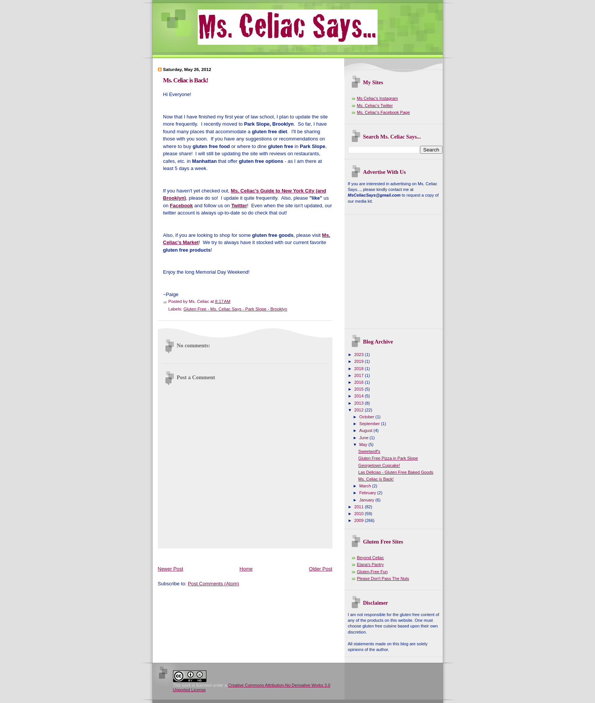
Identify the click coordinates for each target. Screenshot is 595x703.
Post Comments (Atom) (213, 583)
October (367, 417)
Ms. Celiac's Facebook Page (383, 112)
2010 (359, 513)
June (364, 437)
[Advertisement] (296, 555)
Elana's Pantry (370, 564)
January (367, 500)
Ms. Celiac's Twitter (375, 105)
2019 (359, 361)
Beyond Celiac (370, 557)
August (366, 430)
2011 (359, 506)
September (370, 423)
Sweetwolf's (369, 451)
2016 (359, 382)
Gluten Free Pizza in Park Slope (388, 458)
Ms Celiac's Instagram (377, 98)
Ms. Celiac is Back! (185, 80)
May (363, 444)
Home (246, 569)
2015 (359, 389)
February (368, 492)
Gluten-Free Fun (372, 571)
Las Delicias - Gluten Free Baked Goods (395, 472)
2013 (359, 403)
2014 (359, 396)
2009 (359, 520)
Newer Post (170, 569)
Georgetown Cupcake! (379, 465)
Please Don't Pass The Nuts (383, 578)
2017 (359, 375)
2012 (359, 410)
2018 (359, 368)
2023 (359, 354)
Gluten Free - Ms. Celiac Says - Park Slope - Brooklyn (235, 309)
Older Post (320, 569)
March (365, 486)
